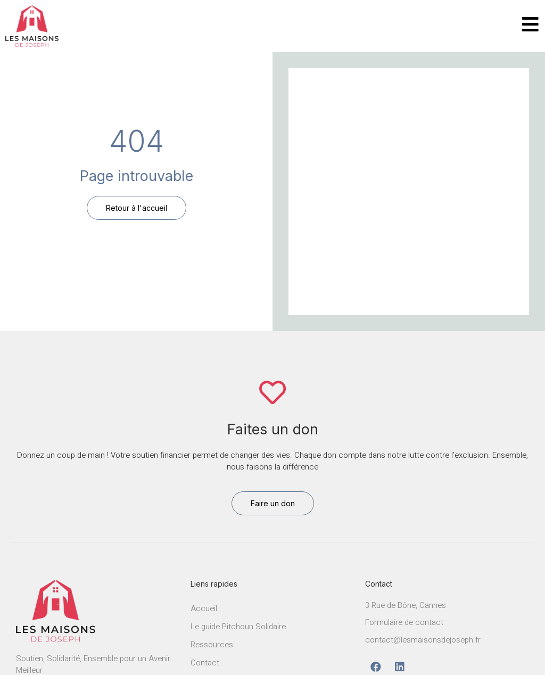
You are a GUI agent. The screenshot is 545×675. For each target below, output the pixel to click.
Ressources (212, 645)
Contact (205, 663)
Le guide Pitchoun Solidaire (238, 626)
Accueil (204, 608)
